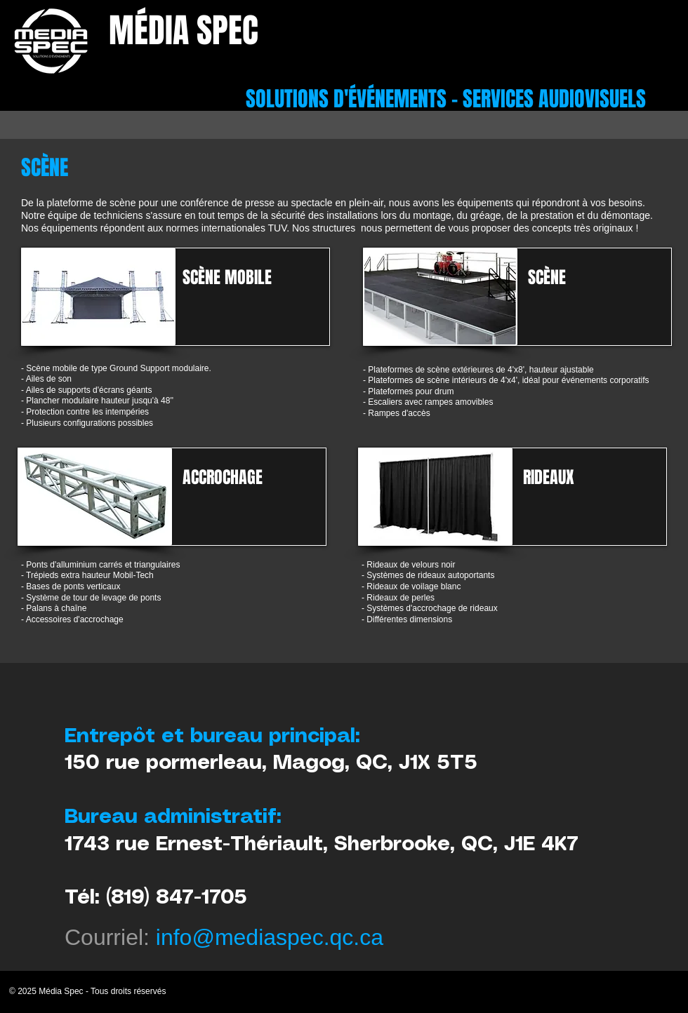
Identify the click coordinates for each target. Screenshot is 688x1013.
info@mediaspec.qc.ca (269, 937)
